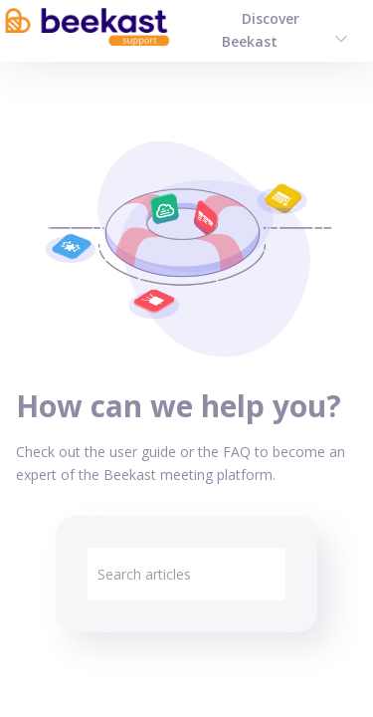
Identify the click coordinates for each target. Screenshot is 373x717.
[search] (186, 574)
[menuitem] (341, 37)
